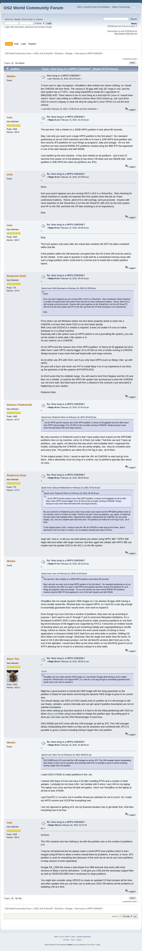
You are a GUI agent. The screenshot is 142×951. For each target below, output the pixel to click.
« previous (127, 59)
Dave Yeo (13, 658)
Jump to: (115, 916)
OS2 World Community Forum (33, 8)
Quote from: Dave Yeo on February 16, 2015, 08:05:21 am (66, 755)
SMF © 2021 (70, 937)
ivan (9, 117)
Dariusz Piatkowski (19, 404)
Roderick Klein (16, 275)
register (39, 19)
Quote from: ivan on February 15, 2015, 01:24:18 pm (64, 574)
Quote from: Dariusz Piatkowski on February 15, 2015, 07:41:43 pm (70, 488)
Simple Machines (84, 937)
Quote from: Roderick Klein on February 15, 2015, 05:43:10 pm (68, 417)
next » (135, 59)
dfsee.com (52, 713)
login (30, 19)
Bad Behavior (50, 945)
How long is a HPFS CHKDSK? (64, 75)
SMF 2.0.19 (59, 937)
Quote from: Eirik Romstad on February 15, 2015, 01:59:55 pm (68, 288)
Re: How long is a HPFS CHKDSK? (66, 117)
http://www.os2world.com (125, 33)
